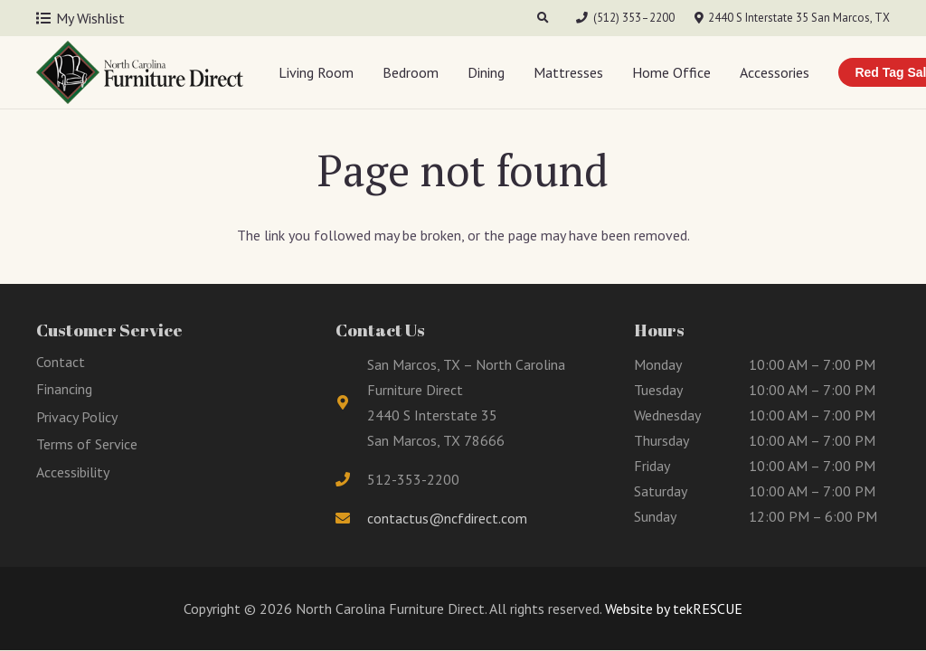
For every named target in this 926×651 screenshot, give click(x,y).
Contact (60, 362)
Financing (64, 389)
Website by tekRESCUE (671, 608)
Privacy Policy (77, 417)
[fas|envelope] (351, 518)
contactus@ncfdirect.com (447, 518)
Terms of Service (86, 444)
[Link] (139, 72)
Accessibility (72, 472)
